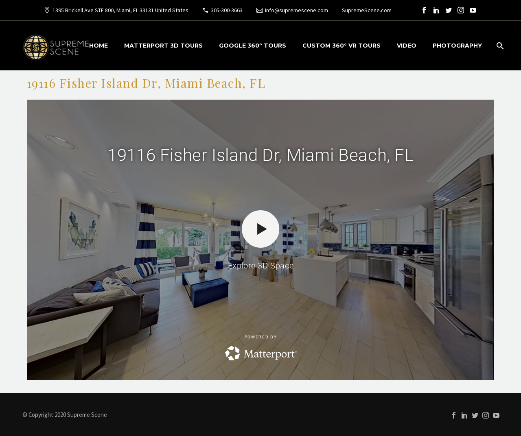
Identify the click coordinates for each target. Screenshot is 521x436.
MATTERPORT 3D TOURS (163, 45)
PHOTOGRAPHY (457, 45)
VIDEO (406, 45)
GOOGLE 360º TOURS (252, 45)
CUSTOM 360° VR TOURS (341, 45)
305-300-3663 (227, 10)
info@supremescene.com (296, 10)
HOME (98, 45)
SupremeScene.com (367, 10)
